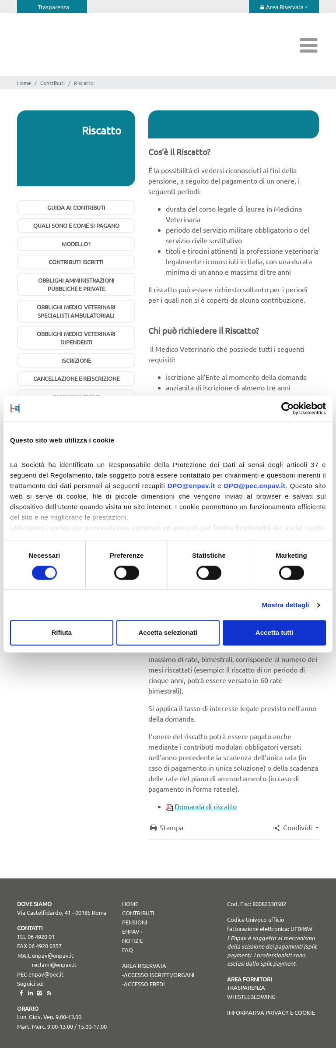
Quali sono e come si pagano (76, 225)
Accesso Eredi (144, 984)
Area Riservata (285, 7)
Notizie (132, 940)
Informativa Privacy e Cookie (271, 1012)
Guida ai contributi (76, 207)
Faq (127, 949)
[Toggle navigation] (309, 44)
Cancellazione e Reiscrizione (76, 378)
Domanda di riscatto (201, 806)
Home (24, 82)
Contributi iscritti (76, 262)
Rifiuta (61, 633)
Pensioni (134, 922)
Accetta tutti (275, 633)
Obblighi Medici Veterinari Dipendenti (76, 338)
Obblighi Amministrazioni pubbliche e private (76, 284)
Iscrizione (76, 360)
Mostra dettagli (285, 605)
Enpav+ (132, 931)
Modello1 (76, 244)
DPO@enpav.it (191, 485)
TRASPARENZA (246, 987)
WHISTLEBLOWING (251, 996)
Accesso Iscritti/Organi (159, 974)
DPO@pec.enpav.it (255, 485)
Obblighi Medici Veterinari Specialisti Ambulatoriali (76, 311)
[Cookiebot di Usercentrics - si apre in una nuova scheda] (287, 408)
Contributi (52, 82)
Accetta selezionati (167, 633)
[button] (295, 827)
